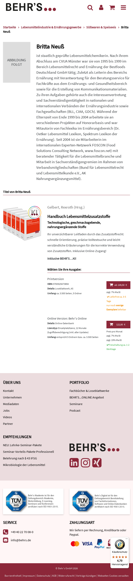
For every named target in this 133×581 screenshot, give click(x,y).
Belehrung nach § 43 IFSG (20, 458)
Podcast (74, 410)
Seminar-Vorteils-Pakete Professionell (28, 452)
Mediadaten (11, 404)
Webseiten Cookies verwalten (113, 575)
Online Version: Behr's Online (67, 318)
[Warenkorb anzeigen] (112, 7)
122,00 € (117, 324)
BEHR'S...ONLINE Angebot (86, 397)
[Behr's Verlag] (31, 6)
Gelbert (53, 207)
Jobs (6, 410)
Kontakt (8, 391)
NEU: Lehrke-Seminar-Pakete (22, 445)
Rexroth (67, 207)
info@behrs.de (21, 540)
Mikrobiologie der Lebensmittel (24, 465)
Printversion (55, 279)
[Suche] (90, 7)
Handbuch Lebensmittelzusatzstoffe (78, 216)
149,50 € (118, 285)
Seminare (75, 404)
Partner (8, 424)
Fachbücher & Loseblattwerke (89, 391)
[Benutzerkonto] (101, 7)
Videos (7, 417)
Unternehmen (12, 397)
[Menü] (123, 7)
